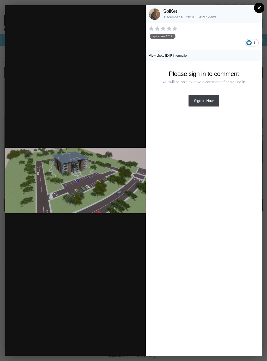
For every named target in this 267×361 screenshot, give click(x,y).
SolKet (170, 11)
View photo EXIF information (169, 55)
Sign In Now (204, 101)
